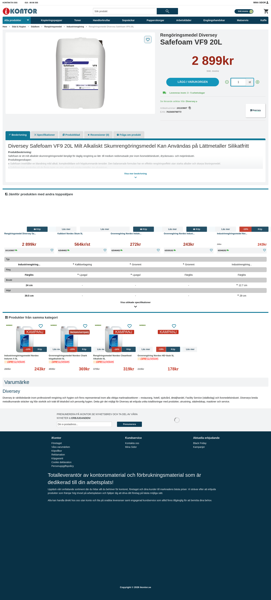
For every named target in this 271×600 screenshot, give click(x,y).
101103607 (184, 108)
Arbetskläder (183, 20)
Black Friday (200, 443)
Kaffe (263, 20)
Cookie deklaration (61, 462)
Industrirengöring (75, 26)
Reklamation (58, 454)
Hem (5, 26)
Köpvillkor (56, 450)
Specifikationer (44, 134)
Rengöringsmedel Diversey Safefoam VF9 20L (111, 26)
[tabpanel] (80, 73)
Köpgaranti (57, 458)
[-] (227, 82)
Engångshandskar (214, 20)
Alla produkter (16, 20)
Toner (77, 20)
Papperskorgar (155, 20)
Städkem (35, 26)
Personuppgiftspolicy (62, 466)
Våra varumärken (60, 447)
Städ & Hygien (19, 26)
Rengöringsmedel (53, 26)
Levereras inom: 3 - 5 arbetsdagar (187, 93)
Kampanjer (199, 447)
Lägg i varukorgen (193, 81)
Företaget (56, 443)
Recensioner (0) (98, 134)
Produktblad (71, 134)
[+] (257, 82)
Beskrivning (18, 134)
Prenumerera (129, 424)
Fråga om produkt (129, 134)
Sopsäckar (128, 20)
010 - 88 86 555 (31, 3)
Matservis (242, 20)
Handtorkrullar (101, 20)
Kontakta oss (10, 3)
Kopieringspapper (51, 20)
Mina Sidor (260, 2)
